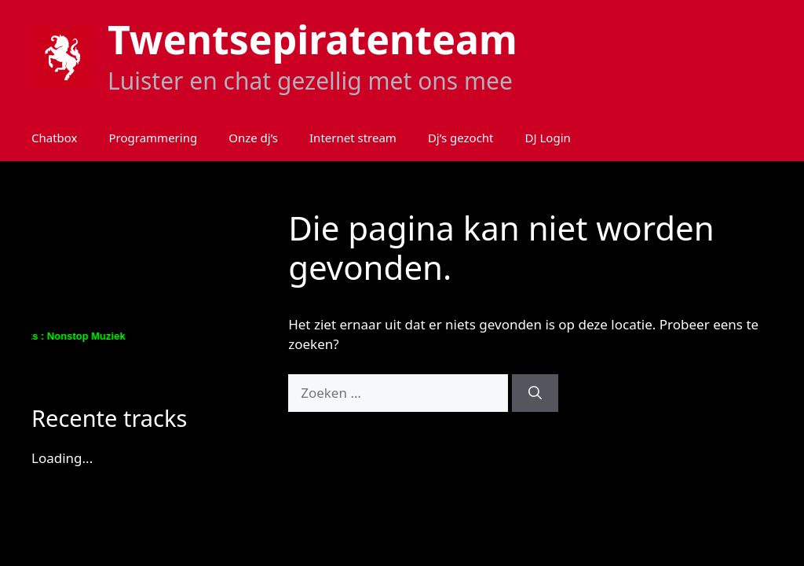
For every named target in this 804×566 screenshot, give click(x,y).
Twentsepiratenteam (312, 39)
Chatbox (54, 137)
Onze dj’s (253, 137)
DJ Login (548, 137)
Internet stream (353, 137)
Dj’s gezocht (461, 137)
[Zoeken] (535, 393)
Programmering (153, 137)
